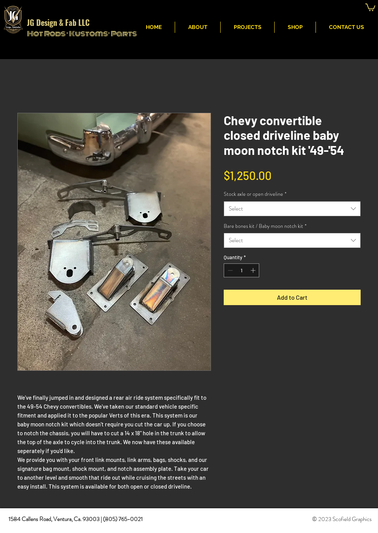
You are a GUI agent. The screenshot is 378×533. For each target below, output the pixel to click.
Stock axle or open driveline (255, 194)
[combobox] (292, 208)
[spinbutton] (241, 270)
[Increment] (253, 270)
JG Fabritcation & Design (254, 8)
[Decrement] (229, 270)
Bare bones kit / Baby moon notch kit (265, 226)
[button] (370, 7)
